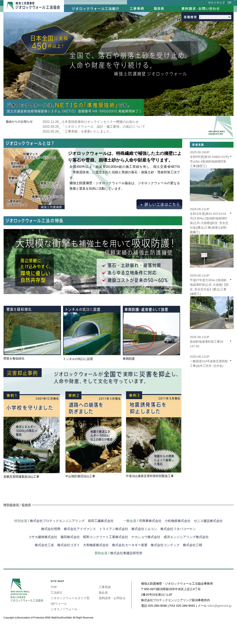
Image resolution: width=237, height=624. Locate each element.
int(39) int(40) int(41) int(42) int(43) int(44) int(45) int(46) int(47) (215, 17)
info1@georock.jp (219, 605)
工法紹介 (57, 592)
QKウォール (59, 603)
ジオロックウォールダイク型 (70, 598)
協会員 (103, 592)
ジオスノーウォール (64, 609)
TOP (54, 587)
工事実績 (105, 587)
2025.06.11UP (212, 294)
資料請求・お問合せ (112, 598)
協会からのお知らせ (19, 121)
